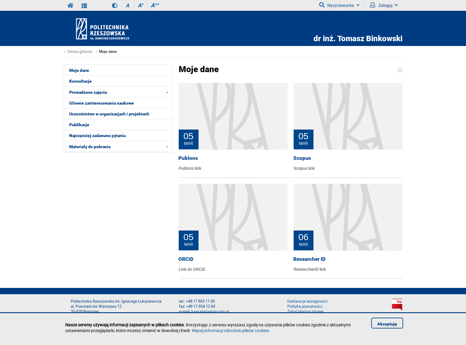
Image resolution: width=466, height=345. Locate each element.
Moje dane (108, 51)
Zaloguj (384, 5)
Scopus (302, 158)
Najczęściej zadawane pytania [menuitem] (97, 135)
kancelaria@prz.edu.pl (210, 311)
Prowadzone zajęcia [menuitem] (120, 92)
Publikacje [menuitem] (79, 124)
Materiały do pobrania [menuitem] (120, 146)
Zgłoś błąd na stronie (305, 311)
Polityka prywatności (304, 306)
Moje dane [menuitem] (79, 70)
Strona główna (79, 51)
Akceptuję (387, 324)
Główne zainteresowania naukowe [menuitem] (101, 103)
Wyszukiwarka (339, 5)
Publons (188, 158)
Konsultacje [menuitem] (80, 81)
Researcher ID (309, 259)
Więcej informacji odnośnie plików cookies (230, 330)
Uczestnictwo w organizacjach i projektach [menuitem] (109, 113)
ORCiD (185, 259)
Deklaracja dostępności (307, 301)
